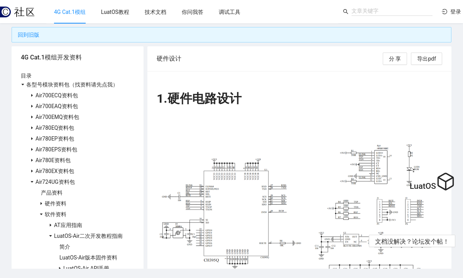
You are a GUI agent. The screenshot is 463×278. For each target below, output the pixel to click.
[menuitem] (69, 12)
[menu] (192, 12)
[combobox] (392, 11)
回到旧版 (28, 35)
